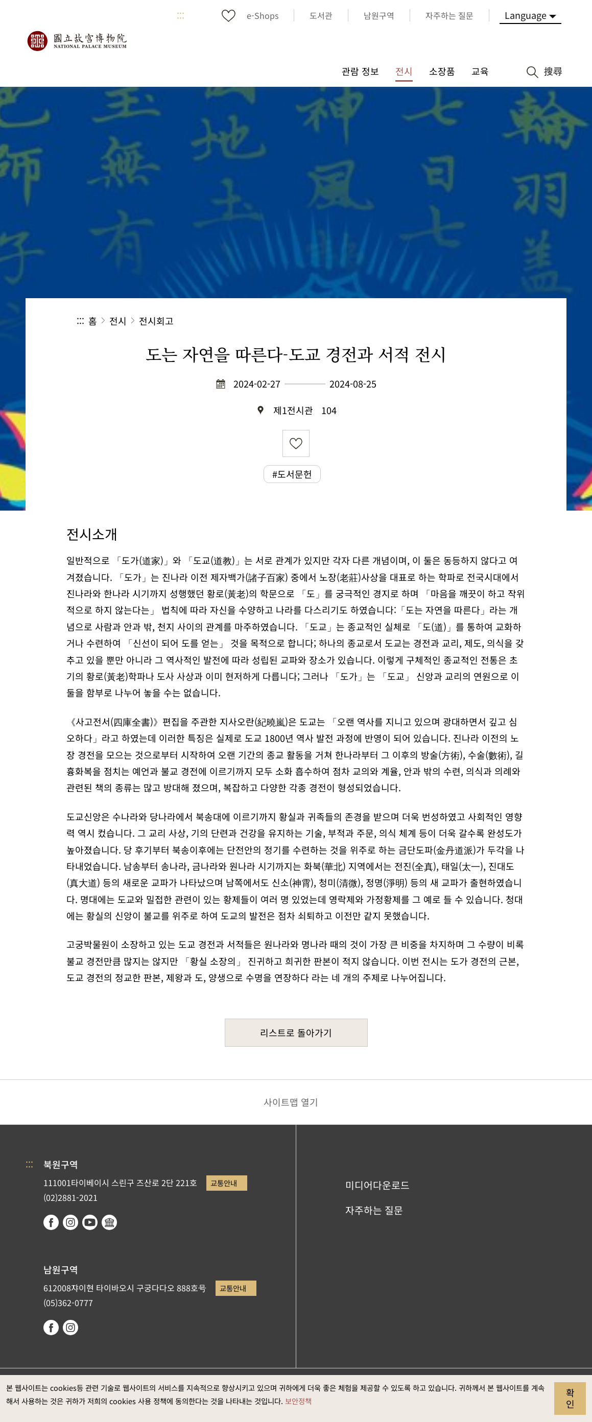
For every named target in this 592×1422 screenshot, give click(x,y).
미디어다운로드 (377, 1185)
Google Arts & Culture (109, 1222)
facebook (51, 1222)
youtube (90, 1222)
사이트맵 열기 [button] (291, 1101)
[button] (438, 321)
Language (526, 14)
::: (180, 15)
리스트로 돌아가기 (296, 1032)
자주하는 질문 (374, 1210)
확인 (570, 1398)
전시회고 (156, 320)
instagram (70, 1222)
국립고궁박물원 (77, 41)
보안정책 (298, 1400)
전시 (118, 320)
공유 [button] (404, 321)
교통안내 (223, 1182)
